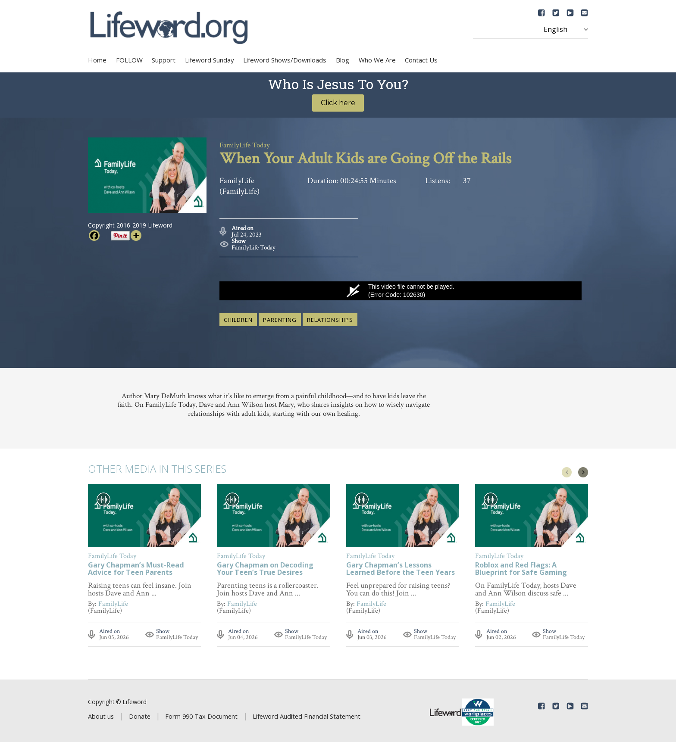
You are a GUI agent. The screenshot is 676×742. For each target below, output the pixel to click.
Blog (342, 60)
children (238, 317)
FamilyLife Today (253, 245)
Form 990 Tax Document (201, 714)
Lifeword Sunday (209, 60)
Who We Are (377, 60)
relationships (330, 317)
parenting (280, 317)
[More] (136, 235)
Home (97, 60)
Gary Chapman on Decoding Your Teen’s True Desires (265, 567)
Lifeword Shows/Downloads (284, 60)
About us (101, 714)
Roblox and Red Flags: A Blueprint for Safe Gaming (521, 567)
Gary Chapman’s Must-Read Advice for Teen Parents (136, 567)
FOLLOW (129, 60)
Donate (139, 714)
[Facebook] (94, 235)
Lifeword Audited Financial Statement (306, 714)
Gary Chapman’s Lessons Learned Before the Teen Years (400, 567)
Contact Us (421, 60)
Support (163, 60)
